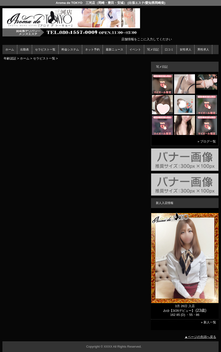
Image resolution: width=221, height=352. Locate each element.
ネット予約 (92, 49)
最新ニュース (114, 49)
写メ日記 (153, 49)
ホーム (9, 49)
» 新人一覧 (208, 322)
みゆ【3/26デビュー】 (178, 310)
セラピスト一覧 (45, 49)
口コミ (169, 49)
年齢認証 (10, 58)
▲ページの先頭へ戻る (200, 337)
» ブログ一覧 (206, 141)
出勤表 (24, 49)
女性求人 (185, 49)
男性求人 (203, 49)
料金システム (70, 49)
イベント (135, 49)
